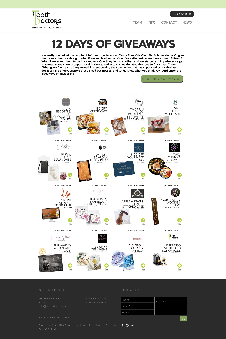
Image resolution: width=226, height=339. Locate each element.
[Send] (183, 318)
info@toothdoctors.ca (52, 306)
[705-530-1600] (182, 14)
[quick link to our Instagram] (162, 78)
